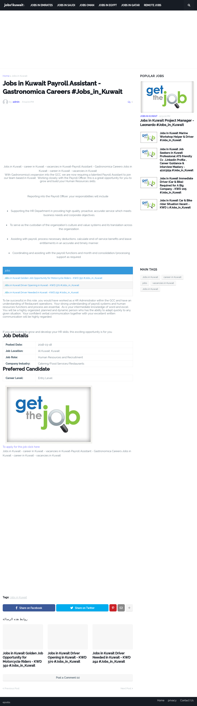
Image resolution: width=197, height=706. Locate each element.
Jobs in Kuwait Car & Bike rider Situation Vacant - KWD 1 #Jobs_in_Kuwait (176, 204)
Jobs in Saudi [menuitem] (66, 5)
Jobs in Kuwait (19, 76)
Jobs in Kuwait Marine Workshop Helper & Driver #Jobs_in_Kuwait (177, 136)
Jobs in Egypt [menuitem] (108, 5)
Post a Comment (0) (68, 676)
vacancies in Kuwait (163, 283)
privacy (172, 700)
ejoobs (6, 700)
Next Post (126, 687)
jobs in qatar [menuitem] (130, 5)
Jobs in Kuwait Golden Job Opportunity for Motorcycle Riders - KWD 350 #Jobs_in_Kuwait (53, 278)
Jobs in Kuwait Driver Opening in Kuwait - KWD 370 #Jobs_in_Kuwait (42, 285)
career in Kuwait (172, 277)
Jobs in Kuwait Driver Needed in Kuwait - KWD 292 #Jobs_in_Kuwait (42, 292)
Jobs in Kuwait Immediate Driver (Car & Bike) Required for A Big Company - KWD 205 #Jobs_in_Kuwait (176, 185)
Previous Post (12, 687)
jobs (144, 283)
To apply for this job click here (21, 446)
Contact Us (187, 700)
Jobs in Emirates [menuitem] (41, 5)
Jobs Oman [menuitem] (86, 5)
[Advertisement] (98, 39)
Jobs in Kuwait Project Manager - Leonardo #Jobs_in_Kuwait (165, 123)
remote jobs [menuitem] (152, 5)
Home (6, 76)
